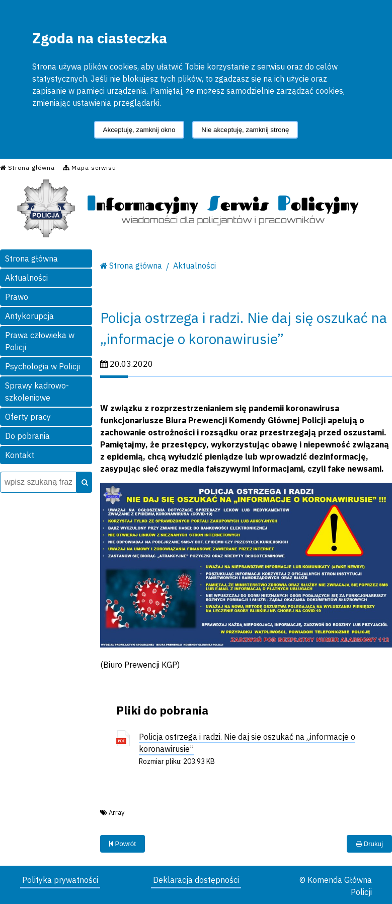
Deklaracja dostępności (196, 880)
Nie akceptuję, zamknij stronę (245, 130)
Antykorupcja (29, 316)
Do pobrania (27, 436)
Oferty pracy (28, 417)
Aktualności (26, 278)
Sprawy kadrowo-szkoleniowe (37, 391)
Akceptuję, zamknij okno (139, 130)
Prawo (16, 297)
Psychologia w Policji (42, 366)
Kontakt (19, 455)
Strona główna (31, 258)
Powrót (122, 844)
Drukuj (369, 844)
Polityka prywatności (60, 880)
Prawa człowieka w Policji (39, 341)
